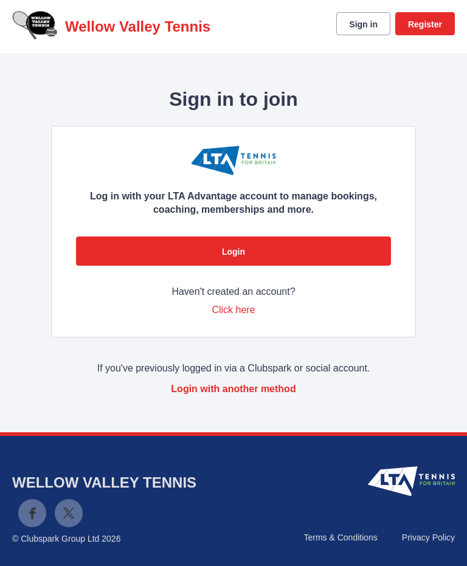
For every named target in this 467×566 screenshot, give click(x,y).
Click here (233, 310)
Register (425, 24)
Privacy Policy (428, 537)
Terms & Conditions (340, 537)
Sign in (363, 24)
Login (233, 252)
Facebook (32, 513)
